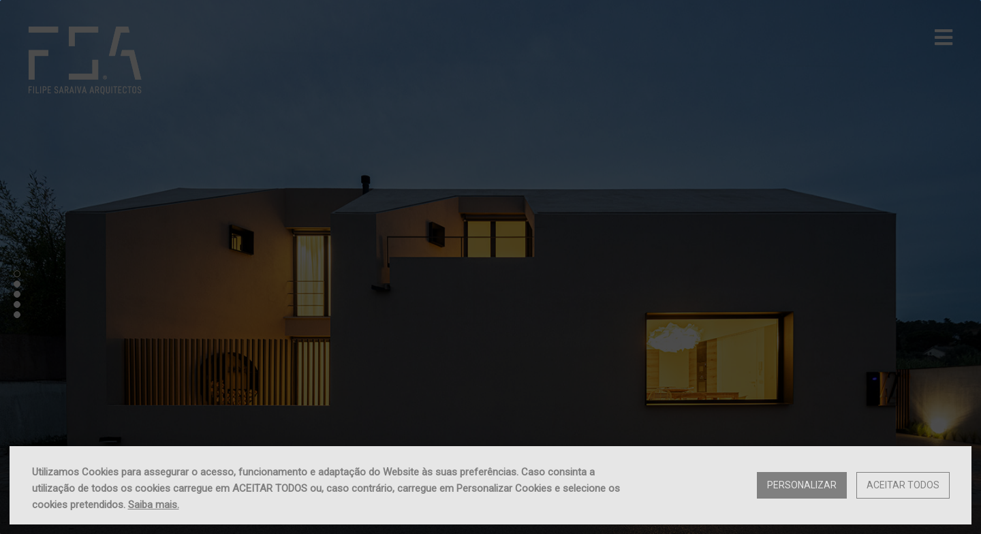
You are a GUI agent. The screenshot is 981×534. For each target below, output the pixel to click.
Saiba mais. (153, 505)
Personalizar (802, 485)
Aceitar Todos (903, 485)
